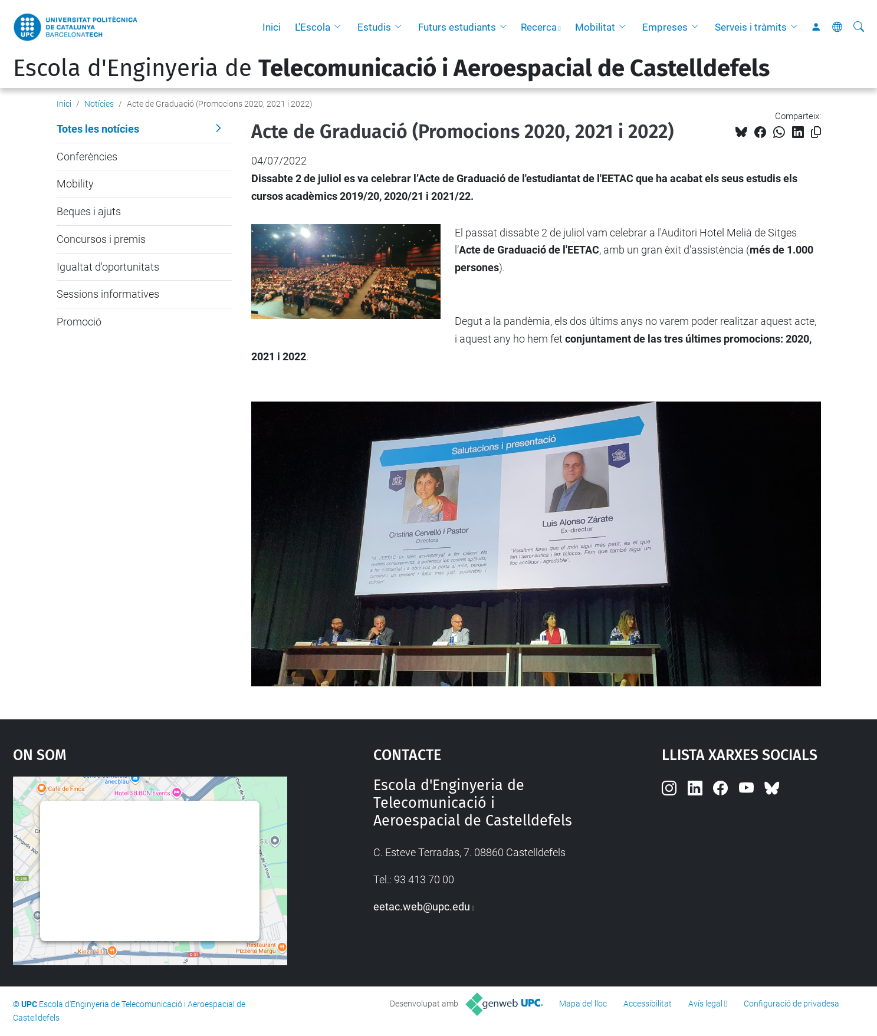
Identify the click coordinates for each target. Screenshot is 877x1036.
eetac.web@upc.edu (421, 906)
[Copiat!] (816, 132)
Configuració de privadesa (791, 1003)
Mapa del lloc (583, 1003)
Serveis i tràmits (751, 27)
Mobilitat (595, 27)
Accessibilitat (647, 1003)
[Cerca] (858, 27)
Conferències (87, 156)
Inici (271, 27)
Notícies (99, 103)
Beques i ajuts (89, 211)
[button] (340, 27)
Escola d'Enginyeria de (391, 68)
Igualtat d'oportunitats (108, 267)
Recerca (539, 27)
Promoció (79, 321)
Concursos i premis (101, 239)
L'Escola (312, 27)
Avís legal (705, 1003)
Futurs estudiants (457, 27)
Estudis (374, 27)
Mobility (75, 183)
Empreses (665, 27)
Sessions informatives (108, 294)
